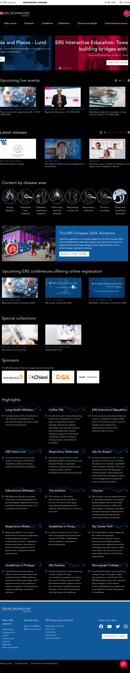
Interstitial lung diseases (26, 210)
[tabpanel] (65, 53)
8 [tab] (122, 132)
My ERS (111, 2)
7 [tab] (120, 132)
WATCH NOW (65, 62)
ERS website (9, 2)
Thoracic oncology (104, 209)
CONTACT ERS (114, 636)
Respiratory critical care (73, 209)
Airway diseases (9, 209)
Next (128, 80)
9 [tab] (125, 132)
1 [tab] (60, 68)
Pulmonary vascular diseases (57, 210)
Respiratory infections (88, 209)
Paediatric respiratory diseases (41, 210)
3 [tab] (65, 68)
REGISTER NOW (74, 254)
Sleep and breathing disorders (120, 210)
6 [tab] (117, 132)
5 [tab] (70, 68)
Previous (116, 80)
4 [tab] (67, 68)
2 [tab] (62, 68)
